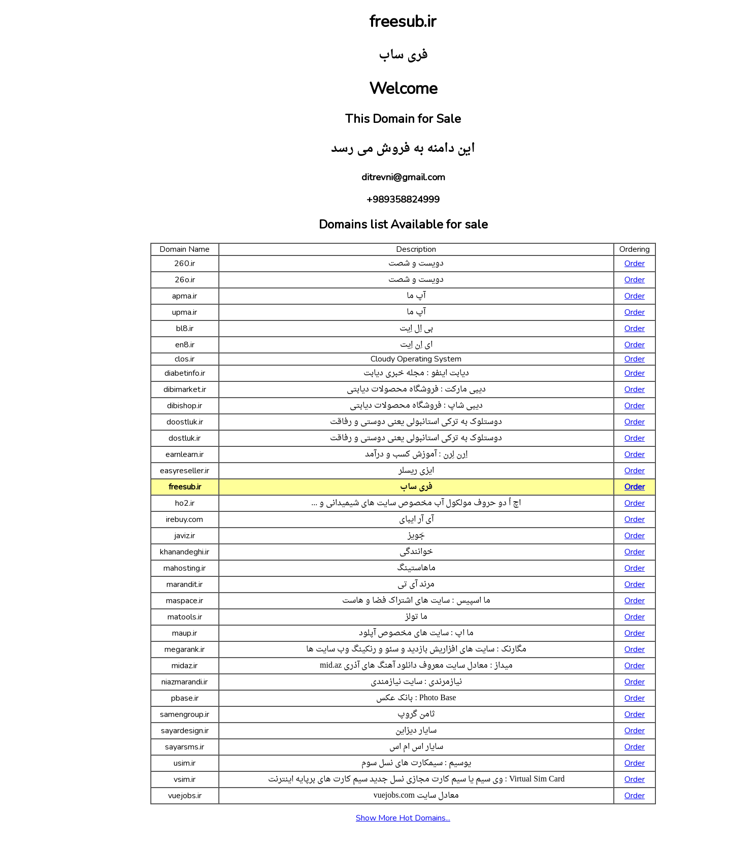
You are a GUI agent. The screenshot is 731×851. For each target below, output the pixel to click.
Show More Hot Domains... (365, 818)
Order (597, 263)
